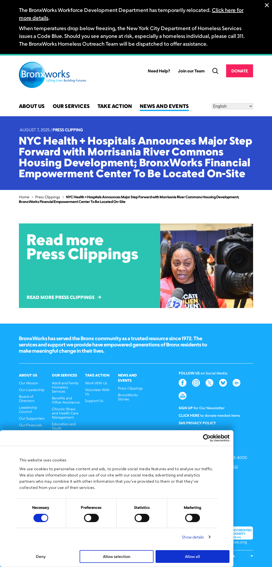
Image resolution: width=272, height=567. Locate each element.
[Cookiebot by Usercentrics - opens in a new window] (206, 438)
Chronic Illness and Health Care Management (65, 413)
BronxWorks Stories (128, 397)
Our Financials (30, 425)
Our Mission (28, 383)
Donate (239, 70)
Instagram (196, 383)
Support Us (94, 400)
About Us (32, 106)
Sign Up (186, 408)
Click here (189, 415)
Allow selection (116, 556)
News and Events (164, 106)
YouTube (182, 396)
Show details (193, 537)
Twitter (209, 383)
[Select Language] (232, 106)
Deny (41, 556)
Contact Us (227, 466)
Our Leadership (32, 389)
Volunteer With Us (97, 391)
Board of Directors (26, 398)
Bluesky (223, 383)
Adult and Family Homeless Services (65, 387)
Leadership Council (28, 409)
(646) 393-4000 (232, 457)
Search (215, 71)
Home (24, 197)
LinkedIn (236, 383)
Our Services (71, 106)
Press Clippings (47, 197)
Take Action (114, 106)
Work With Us (96, 383)
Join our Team (191, 70)
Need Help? (159, 70)
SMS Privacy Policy (197, 423)
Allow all (192, 556)
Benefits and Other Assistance (66, 400)
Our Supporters (32, 418)
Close (267, 5)
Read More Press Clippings (64, 297)
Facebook (182, 383)
